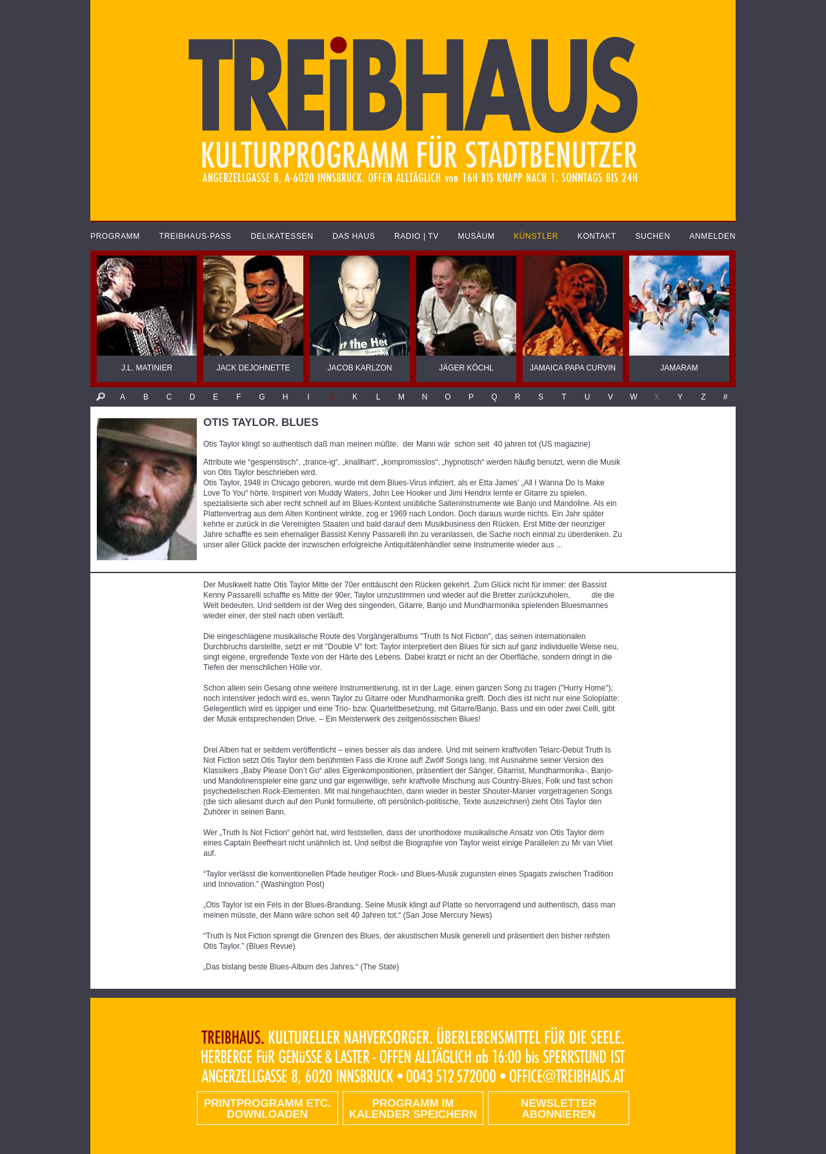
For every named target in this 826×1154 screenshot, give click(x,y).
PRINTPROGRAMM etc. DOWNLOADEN (267, 1108)
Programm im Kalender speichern (413, 1108)
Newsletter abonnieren (558, 1108)
